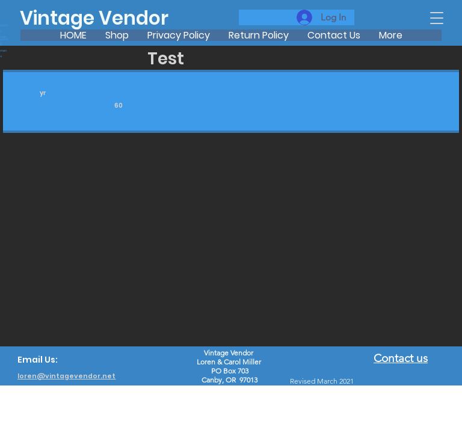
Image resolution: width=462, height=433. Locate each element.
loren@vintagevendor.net (66, 376)
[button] (437, 18)
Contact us (401, 358)
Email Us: (37, 360)
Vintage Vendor (94, 18)
